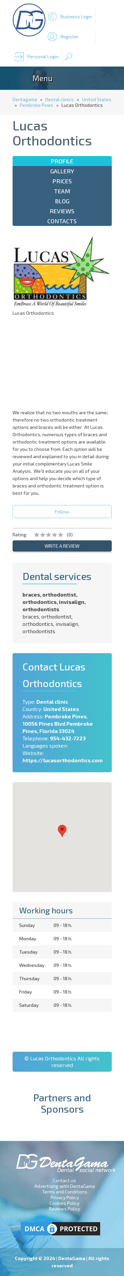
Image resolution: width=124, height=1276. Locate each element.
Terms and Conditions (64, 1191)
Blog (62, 201)
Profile (62, 161)
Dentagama (25, 99)
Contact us (64, 1180)
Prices (62, 181)
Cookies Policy (64, 1203)
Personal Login (43, 56)
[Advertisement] (62, 362)
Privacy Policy (65, 1197)
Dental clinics (59, 99)
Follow (62, 511)
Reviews (62, 211)
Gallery (62, 171)
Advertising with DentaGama (64, 1186)
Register (69, 36)
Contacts (62, 221)
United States (96, 99)
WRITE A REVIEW (62, 546)
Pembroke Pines (36, 105)
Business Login (76, 16)
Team (62, 191)
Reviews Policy (64, 1208)
